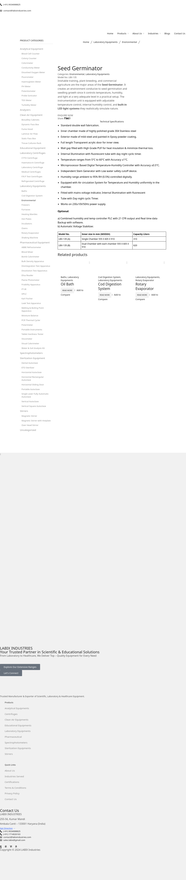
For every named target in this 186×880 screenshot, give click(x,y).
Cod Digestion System (109, 277)
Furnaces (26, 215)
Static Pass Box (29, 141)
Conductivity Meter (31, 68)
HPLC (24, 303)
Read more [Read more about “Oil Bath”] (71, 290)
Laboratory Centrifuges (33, 157)
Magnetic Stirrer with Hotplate (37, 434)
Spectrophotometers (32, 364)
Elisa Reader (28, 283)
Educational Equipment (33, 152)
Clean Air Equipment (32, 117)
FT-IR (24, 298)
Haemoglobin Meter (32, 83)
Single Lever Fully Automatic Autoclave (36, 408)
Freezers (26, 211)
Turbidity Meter (29, 107)
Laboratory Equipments (105, 42)
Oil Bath (68, 284)
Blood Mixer (28, 259)
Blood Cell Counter (31, 54)
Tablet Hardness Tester (33, 344)
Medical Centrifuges (32, 176)
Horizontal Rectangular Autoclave (33, 391)
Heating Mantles (30, 220)
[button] (20, 682)
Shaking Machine (30, 244)
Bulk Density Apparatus (33, 269)
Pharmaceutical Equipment (35, 250)
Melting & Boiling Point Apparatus (33, 319)
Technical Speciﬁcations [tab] (112, 121)
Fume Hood (27, 132)
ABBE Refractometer (32, 254)
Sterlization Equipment (33, 369)
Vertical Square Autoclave (34, 419)
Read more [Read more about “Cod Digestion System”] (108, 295)
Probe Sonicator (30, 97)
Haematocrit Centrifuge (34, 167)
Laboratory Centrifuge (33, 171)
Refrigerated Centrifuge (34, 186)
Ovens (25, 235)
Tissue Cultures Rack (32, 146)
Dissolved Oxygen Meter (34, 73)
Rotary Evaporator (144, 280)
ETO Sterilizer (28, 379)
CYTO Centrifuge (30, 162)
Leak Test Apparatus (32, 312)
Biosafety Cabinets (31, 122)
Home (86, 42)
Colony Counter (29, 59)
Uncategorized (28, 444)
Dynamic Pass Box (31, 127)
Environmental (129, 42)
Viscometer (27, 349)
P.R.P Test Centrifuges (33, 181)
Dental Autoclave (30, 374)
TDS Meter (27, 102)
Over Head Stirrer (30, 439)
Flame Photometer (31, 288)
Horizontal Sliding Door (33, 397)
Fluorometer (28, 78)
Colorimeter (28, 63)
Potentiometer (29, 92)
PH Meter (26, 88)
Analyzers (25, 112)
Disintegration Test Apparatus (37, 274)
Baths (64, 277)
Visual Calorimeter (31, 354)
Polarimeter (28, 335)
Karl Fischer (27, 307)
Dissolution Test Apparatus (35, 278)
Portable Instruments (32, 340)
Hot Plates (27, 225)
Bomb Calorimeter (31, 264)
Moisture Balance (30, 325)
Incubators (27, 230)
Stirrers (24, 425)
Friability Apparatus (31, 293)
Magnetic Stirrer (30, 429)
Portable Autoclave (31, 402)
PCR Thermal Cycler (31, 330)
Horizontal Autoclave (32, 384)
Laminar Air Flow (30, 137)
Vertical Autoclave (31, 414)
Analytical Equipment (32, 49)
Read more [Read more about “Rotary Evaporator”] (145, 295)
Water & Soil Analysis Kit (34, 359)
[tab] (112, 121)
